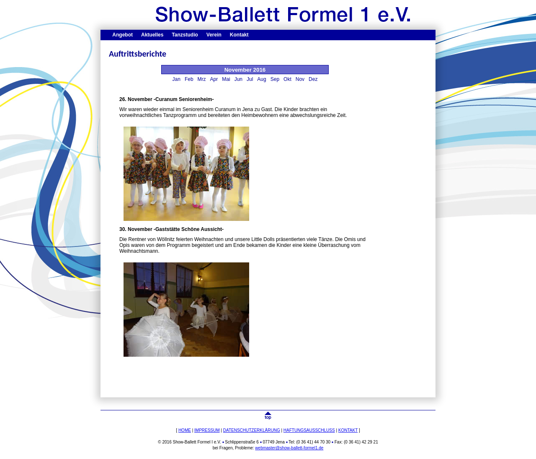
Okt (287, 79)
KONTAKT (348, 430)
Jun (238, 79)
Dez (313, 79)
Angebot (122, 35)
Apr (214, 79)
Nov (300, 79)
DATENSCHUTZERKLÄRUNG (251, 430)
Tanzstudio (185, 35)
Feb (189, 79)
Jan (176, 79)
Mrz (202, 79)
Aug (261, 79)
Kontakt (239, 35)
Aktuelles (152, 35)
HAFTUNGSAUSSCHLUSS (309, 430)
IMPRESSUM (207, 430)
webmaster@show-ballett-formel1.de (289, 448)
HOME (184, 430)
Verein (214, 35)
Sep (275, 79)
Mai (226, 79)
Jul (250, 79)
